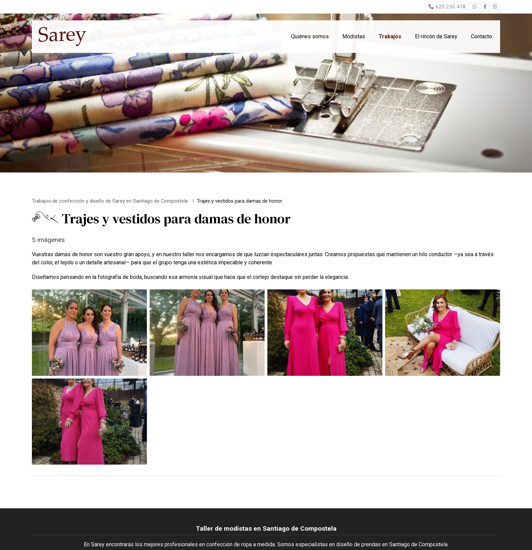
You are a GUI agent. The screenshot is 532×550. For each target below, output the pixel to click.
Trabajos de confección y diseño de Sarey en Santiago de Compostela (110, 201)
